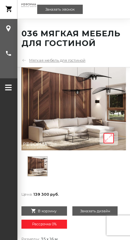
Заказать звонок (60, 9)
